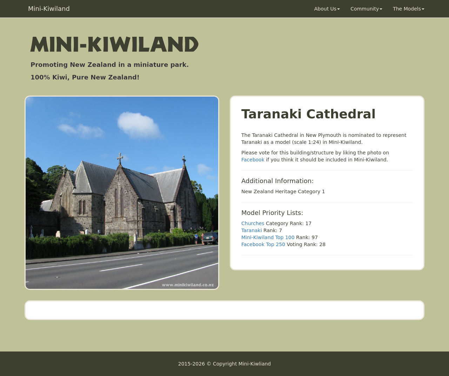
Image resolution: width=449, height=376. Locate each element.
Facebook (252, 159)
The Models (408, 9)
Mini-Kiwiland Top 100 (268, 237)
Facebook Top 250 (263, 244)
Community (366, 9)
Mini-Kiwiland (49, 8)
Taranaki (251, 230)
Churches (252, 223)
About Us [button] (327, 9)
